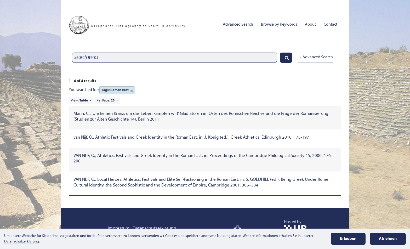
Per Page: (106, 100)
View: (79, 100)
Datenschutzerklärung (21, 242)
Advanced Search (238, 24)
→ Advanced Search (315, 57)
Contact (330, 24)
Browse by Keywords (279, 24)
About (310, 24)
